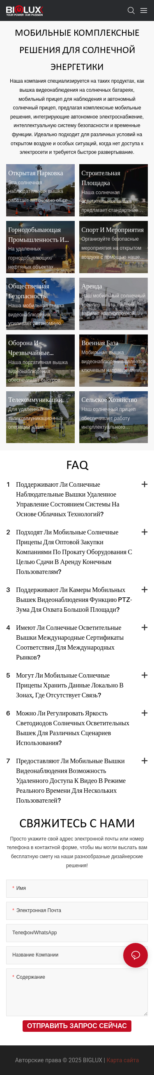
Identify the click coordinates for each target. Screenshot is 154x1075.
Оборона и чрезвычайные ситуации (28, 348)
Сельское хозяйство (109, 399)
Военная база (99, 343)
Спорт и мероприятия (112, 229)
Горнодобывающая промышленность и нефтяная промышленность (36, 234)
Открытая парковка (35, 173)
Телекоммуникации (35, 399)
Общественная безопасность (28, 291)
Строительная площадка (100, 178)
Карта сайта (122, 1060)
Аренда (91, 286)
